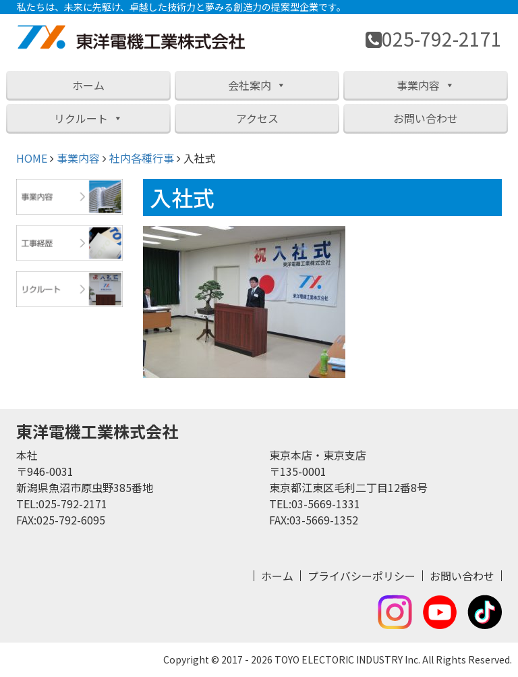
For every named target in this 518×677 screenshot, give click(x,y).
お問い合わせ (425, 118)
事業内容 (426, 85)
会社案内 (257, 85)
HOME (31, 158)
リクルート (88, 118)
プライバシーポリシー (361, 576)
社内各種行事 (141, 158)
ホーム (88, 85)
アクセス (257, 118)
